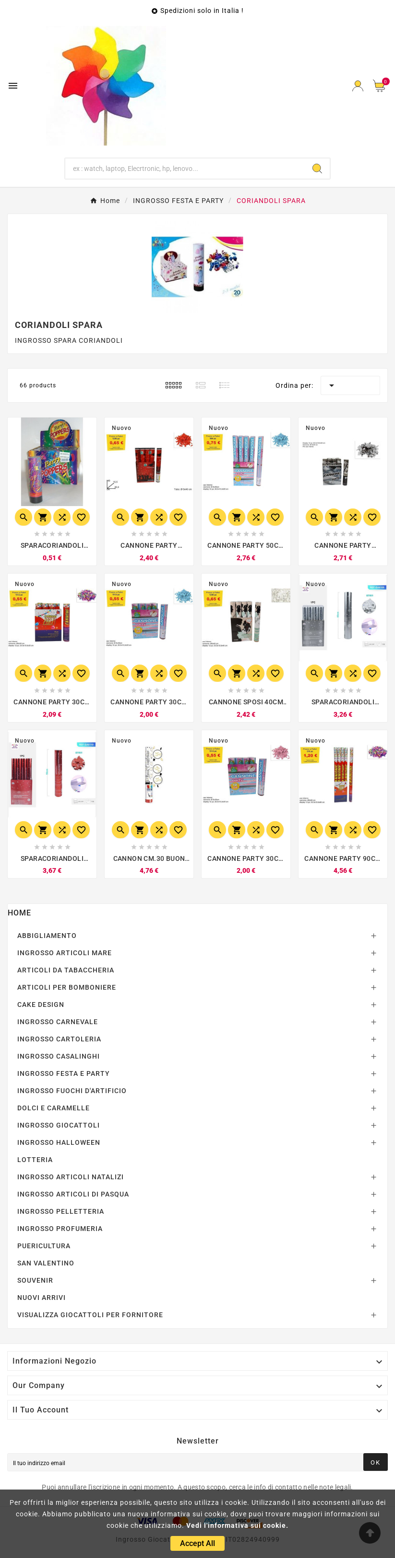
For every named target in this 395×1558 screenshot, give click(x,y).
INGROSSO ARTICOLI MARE (64, 953)
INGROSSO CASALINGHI (58, 1056)
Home (19, 912)
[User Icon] (357, 85)
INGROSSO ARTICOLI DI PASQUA (73, 1194)
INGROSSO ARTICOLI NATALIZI (70, 1177)
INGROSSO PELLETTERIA (60, 1211)
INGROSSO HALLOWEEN (58, 1142)
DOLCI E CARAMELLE (53, 1108)
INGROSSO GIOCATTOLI (58, 1125)
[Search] (317, 168)
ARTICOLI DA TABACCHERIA (65, 970)
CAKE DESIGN (40, 1004)
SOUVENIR (35, 1280)
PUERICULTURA (44, 1246)
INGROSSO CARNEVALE (57, 1022)
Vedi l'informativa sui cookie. (237, 1525)
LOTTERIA (35, 1159)
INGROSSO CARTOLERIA (59, 1039)
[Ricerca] (185, 168)
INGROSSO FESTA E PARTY (63, 1073)
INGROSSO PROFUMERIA (60, 1228)
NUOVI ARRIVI (41, 1297)
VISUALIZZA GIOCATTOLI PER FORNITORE (90, 1315)
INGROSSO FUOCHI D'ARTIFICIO (72, 1091)
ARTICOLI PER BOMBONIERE (66, 987)
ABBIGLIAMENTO (47, 935)
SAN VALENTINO (45, 1263)
